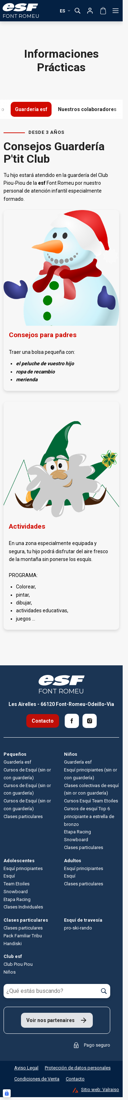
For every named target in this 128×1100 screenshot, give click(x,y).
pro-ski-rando (78, 928)
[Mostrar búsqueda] (77, 11)
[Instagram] (89, 721)
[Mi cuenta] (90, 10)
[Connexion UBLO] (7, 1093)
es (65, 11)
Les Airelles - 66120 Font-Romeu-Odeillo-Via (61, 704)
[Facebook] (72, 721)
